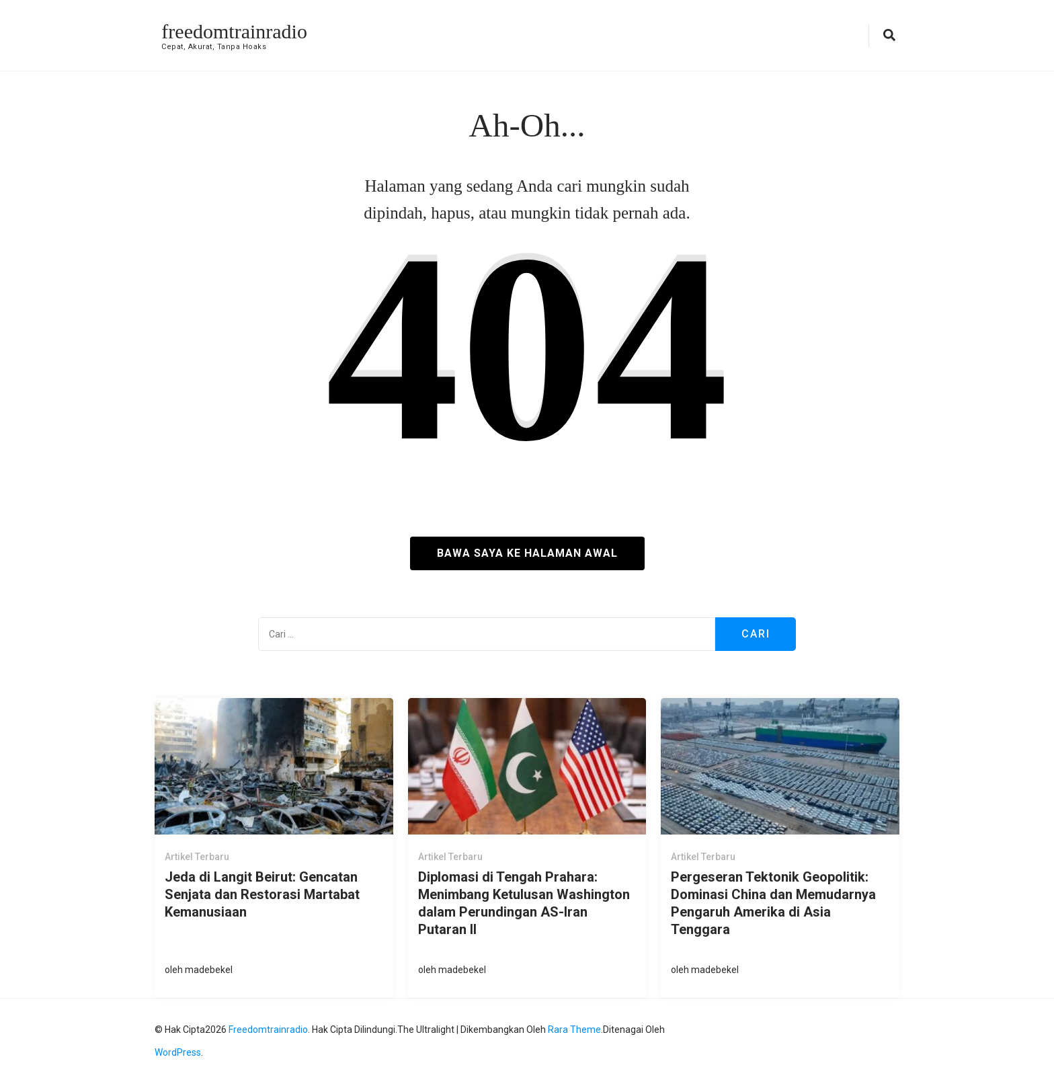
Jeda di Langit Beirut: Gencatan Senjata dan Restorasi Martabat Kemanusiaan (262, 894)
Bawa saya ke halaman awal (527, 553)
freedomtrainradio (234, 31)
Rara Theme (574, 1029)
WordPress (178, 1052)
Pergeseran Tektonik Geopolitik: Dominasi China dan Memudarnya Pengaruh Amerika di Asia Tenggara (773, 903)
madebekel (209, 969)
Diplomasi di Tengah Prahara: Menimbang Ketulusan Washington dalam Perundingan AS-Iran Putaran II (524, 903)
